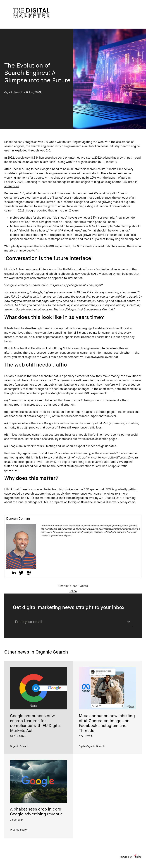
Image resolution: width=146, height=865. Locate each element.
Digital (82, 746)
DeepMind (41, 274)
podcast (81, 269)
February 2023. (14, 182)
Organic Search (19, 746)
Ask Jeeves (47, 202)
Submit (128, 622)
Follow (73, 591)
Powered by (130, 857)
